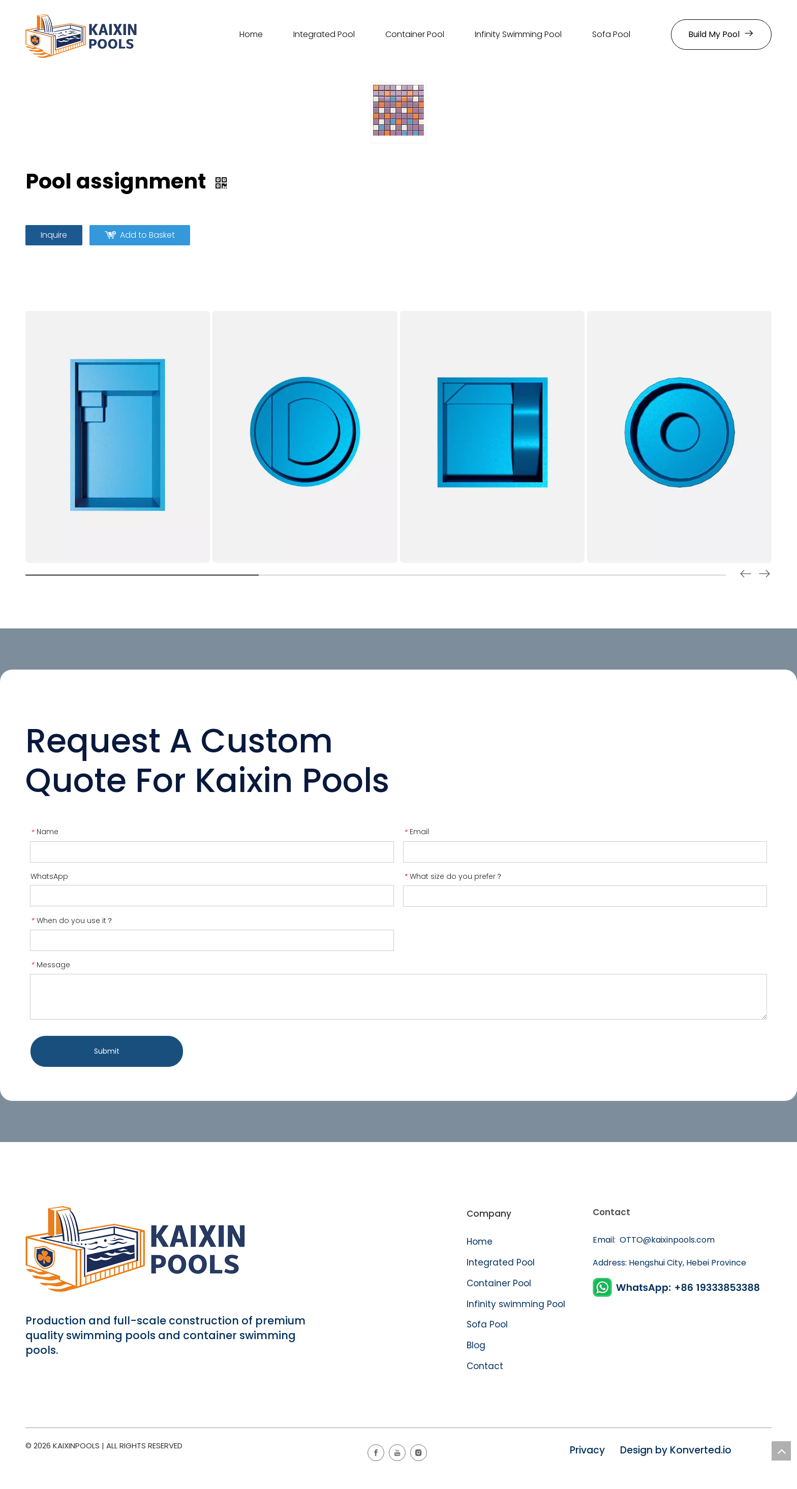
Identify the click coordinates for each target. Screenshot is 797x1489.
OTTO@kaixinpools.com (666, 1240)
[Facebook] (375, 1452)
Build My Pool (721, 34)
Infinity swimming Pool (516, 1304)
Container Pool (499, 1283)
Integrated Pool (502, 1262)
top (781, 1451)
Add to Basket (147, 235)
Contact (485, 1366)
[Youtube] (397, 1452)
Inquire (54, 235)
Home (480, 1241)
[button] (764, 575)
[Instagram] (418, 1452)
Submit (106, 1051)
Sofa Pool (487, 1324)
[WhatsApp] (678, 1288)
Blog (476, 1345)
